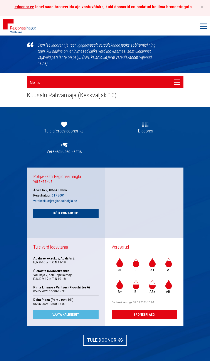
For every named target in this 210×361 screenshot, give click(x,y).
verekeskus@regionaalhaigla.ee (55, 201)
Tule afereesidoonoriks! (64, 131)
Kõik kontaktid (65, 213)
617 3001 (58, 195)
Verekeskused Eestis (64, 151)
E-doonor (146, 131)
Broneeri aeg (144, 314)
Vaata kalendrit (65, 314)
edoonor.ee (24, 6)
